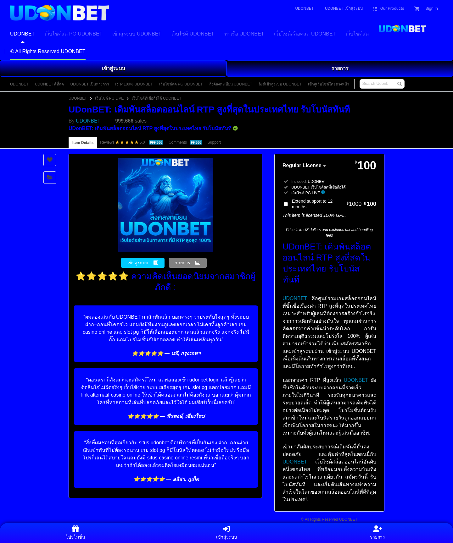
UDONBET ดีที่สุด (49, 84)
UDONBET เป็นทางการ (89, 84)
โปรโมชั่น (75, 532)
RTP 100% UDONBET (134, 84)
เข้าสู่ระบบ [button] (137, 262)
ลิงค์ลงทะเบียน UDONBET (230, 84)
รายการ (340, 68)
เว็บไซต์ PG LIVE (109, 98)
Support (214, 142)
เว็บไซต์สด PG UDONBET (181, 84)
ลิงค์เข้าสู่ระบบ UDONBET (280, 84)
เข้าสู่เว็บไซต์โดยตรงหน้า (328, 84)
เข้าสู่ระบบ (113, 68)
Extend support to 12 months (334, 204)
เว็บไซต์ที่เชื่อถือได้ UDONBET (157, 98)
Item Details (82, 142)
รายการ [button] (182, 262)
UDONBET (19, 84)
